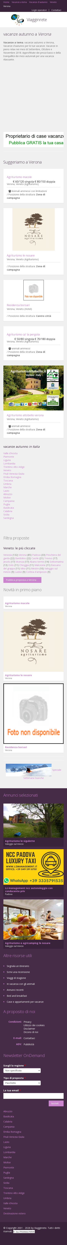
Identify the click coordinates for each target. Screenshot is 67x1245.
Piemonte (8, 456)
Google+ (11, 1238)
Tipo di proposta (14, 1078)
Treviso (48, 558)
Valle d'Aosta (10, 453)
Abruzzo (7, 494)
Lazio (6, 490)
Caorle (35, 558)
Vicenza (20, 561)
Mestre (35, 568)
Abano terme (37, 561)
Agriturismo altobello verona (25, 415)
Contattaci (56, 10)
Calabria (7, 511)
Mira (23, 568)
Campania (8, 501)
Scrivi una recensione (18, 972)
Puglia (6, 504)
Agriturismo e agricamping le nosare (27, 943)
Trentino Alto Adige (14, 466)
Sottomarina (56, 561)
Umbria (7, 484)
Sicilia (6, 514)
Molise (7, 497)
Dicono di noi (31, 1032)
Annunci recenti (15, 989)
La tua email (12, 1090)
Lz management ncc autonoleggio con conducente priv (29, 889)
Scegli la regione (14, 1065)
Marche (7, 487)
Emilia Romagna (12, 477)
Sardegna (8, 518)
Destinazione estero (14, 1213)
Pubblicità (29, 1044)
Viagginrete (37, 19)
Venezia (7, 554)
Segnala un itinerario (18, 966)
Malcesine (39, 565)
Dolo (11, 565)
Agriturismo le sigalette (20, 841)
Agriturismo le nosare (21, 255)
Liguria (7, 460)
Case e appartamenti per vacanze (25, 1001)
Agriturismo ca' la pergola (23, 334)
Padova (36, 554)
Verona (23, 554)
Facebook (4, 1238)
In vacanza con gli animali (21, 983)
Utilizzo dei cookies (34, 1025)
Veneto (7, 470)
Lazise (18, 571)
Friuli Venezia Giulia (13, 473)
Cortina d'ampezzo (36, 571)
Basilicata (8, 507)
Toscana (8, 480)
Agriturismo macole (19, 177)
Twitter (20, 1238)
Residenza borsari (18, 305)
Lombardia (9, 463)
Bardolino (20, 558)
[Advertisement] (32, 96)
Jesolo (6, 561)
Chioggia (24, 565)
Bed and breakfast (17, 995)
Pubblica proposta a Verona (21, 579)
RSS (28, 1238)
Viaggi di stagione (16, 978)
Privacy (27, 1021)
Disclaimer (29, 1028)
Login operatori (39, 10)
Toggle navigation (6, 20)
